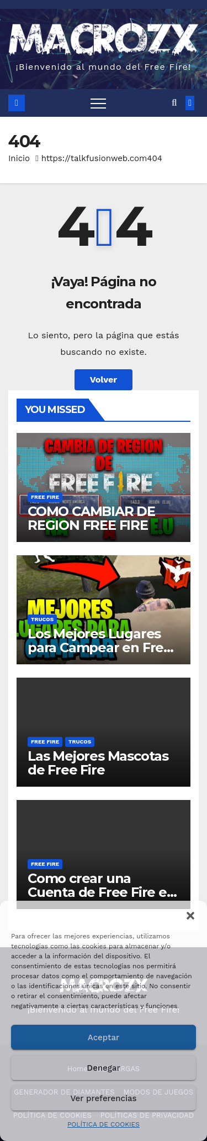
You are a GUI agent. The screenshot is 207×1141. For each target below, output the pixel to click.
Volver (104, 379)
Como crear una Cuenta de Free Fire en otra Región (102, 892)
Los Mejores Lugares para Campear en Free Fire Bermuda (100, 647)
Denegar (103, 1068)
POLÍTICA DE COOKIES (103, 1124)
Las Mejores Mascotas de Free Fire (98, 763)
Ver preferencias (103, 1098)
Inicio (19, 158)
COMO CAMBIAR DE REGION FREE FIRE (91, 518)
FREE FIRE (45, 497)
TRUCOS (42, 619)
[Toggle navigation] (98, 103)
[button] (190, 914)
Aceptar (103, 1037)
